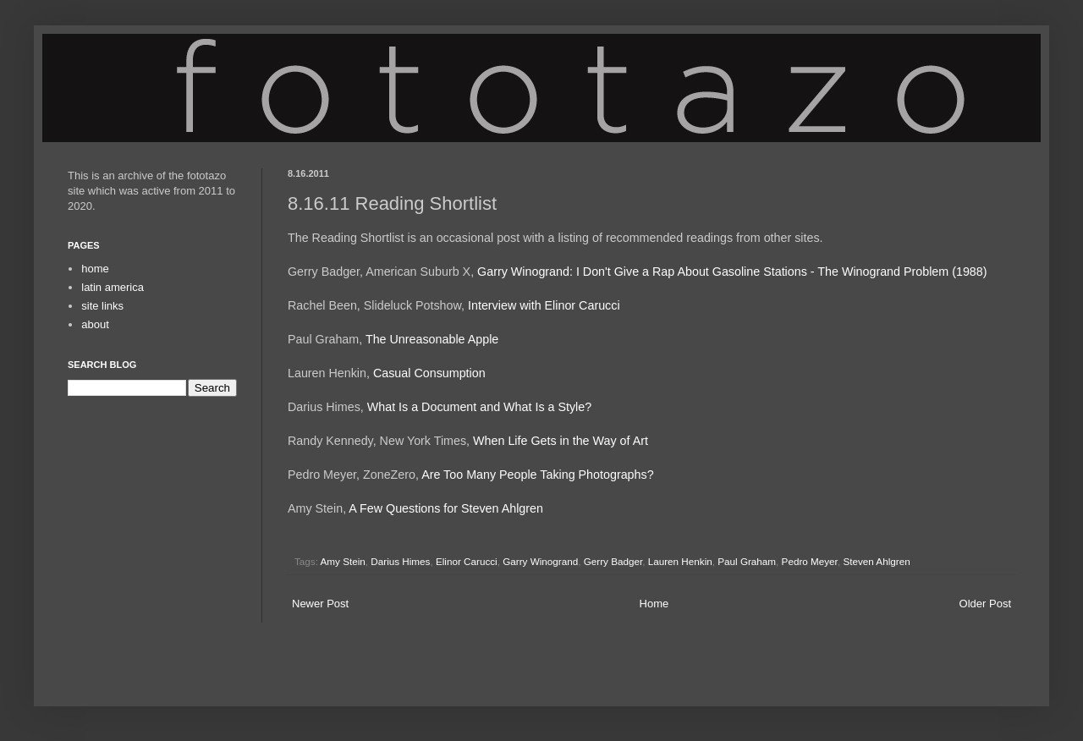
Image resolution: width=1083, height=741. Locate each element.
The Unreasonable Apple (432, 339)
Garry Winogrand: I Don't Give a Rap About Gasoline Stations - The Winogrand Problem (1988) (732, 271)
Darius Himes (400, 561)
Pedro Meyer (810, 561)
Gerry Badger (613, 561)
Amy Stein (343, 561)
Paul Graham (746, 561)
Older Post (985, 603)
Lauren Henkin (680, 561)
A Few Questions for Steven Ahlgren (446, 508)
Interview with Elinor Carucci (544, 305)
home (95, 268)
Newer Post (320, 603)
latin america (112, 287)
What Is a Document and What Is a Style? (479, 407)
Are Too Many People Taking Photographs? (537, 474)
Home (654, 603)
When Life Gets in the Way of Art (560, 440)
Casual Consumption (429, 373)
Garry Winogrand (540, 561)
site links (102, 305)
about (95, 324)
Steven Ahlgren (876, 561)
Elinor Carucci (467, 561)
